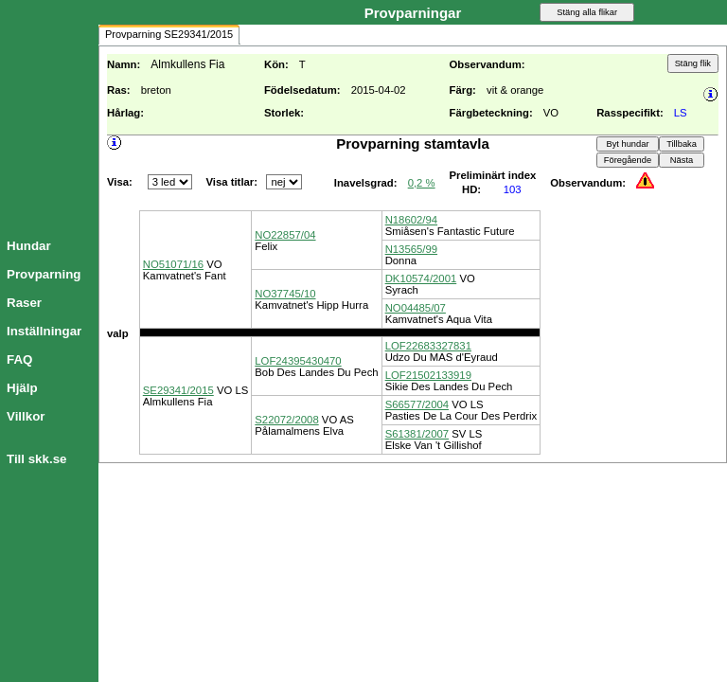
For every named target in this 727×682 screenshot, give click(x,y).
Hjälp (22, 388)
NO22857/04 (285, 235)
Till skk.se (36, 459)
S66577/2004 (417, 404)
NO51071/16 (173, 264)
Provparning (44, 274)
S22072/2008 (286, 419)
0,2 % (421, 182)
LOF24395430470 (298, 361)
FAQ (19, 359)
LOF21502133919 (428, 375)
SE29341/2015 (178, 390)
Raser (24, 303)
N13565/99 (411, 249)
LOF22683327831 (428, 345)
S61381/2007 (417, 434)
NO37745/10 (285, 293)
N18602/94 (411, 219)
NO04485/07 (415, 308)
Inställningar (44, 331)
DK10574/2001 (421, 278)
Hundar (29, 246)
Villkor (26, 416)
